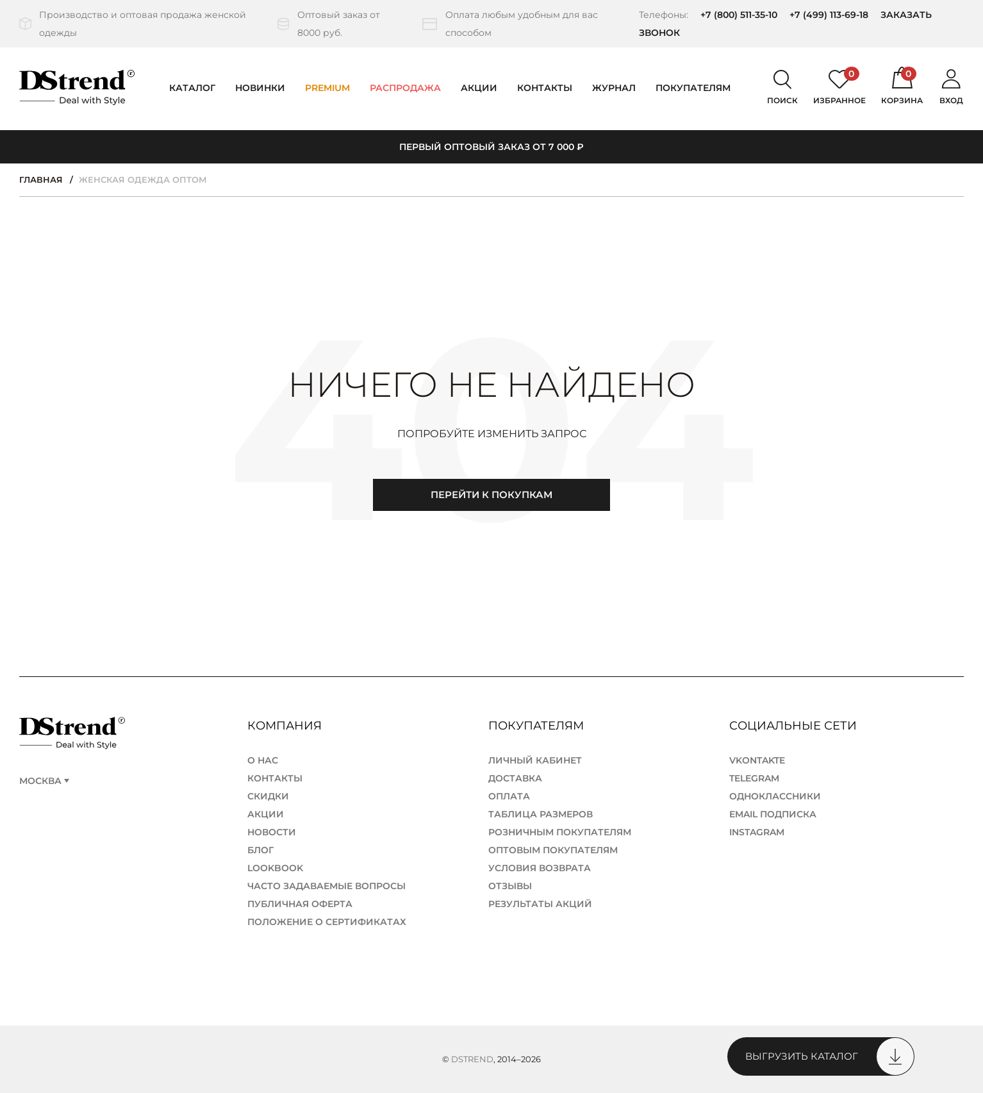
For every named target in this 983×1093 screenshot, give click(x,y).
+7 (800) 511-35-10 (738, 15)
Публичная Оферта (299, 904)
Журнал (614, 88)
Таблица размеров (540, 814)
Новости (271, 832)
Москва (40, 781)
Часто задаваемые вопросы (326, 886)
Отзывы (510, 886)
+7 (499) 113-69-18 (828, 15)
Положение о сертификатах (326, 922)
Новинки (260, 88)
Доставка (515, 778)
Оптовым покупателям (553, 850)
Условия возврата (539, 868)
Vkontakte (757, 760)
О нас (262, 760)
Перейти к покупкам (491, 494)
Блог (260, 850)
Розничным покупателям (559, 832)
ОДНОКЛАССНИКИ (775, 796)
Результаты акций (540, 904)
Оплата (509, 796)
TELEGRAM (754, 778)
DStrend (472, 1059)
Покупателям (537, 726)
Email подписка (772, 814)
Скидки (268, 796)
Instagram (756, 832)
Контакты (544, 88)
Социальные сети (794, 726)
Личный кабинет (535, 760)
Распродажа (405, 88)
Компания (286, 726)
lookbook (275, 868)
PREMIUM (327, 88)
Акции (479, 88)
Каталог (192, 88)
